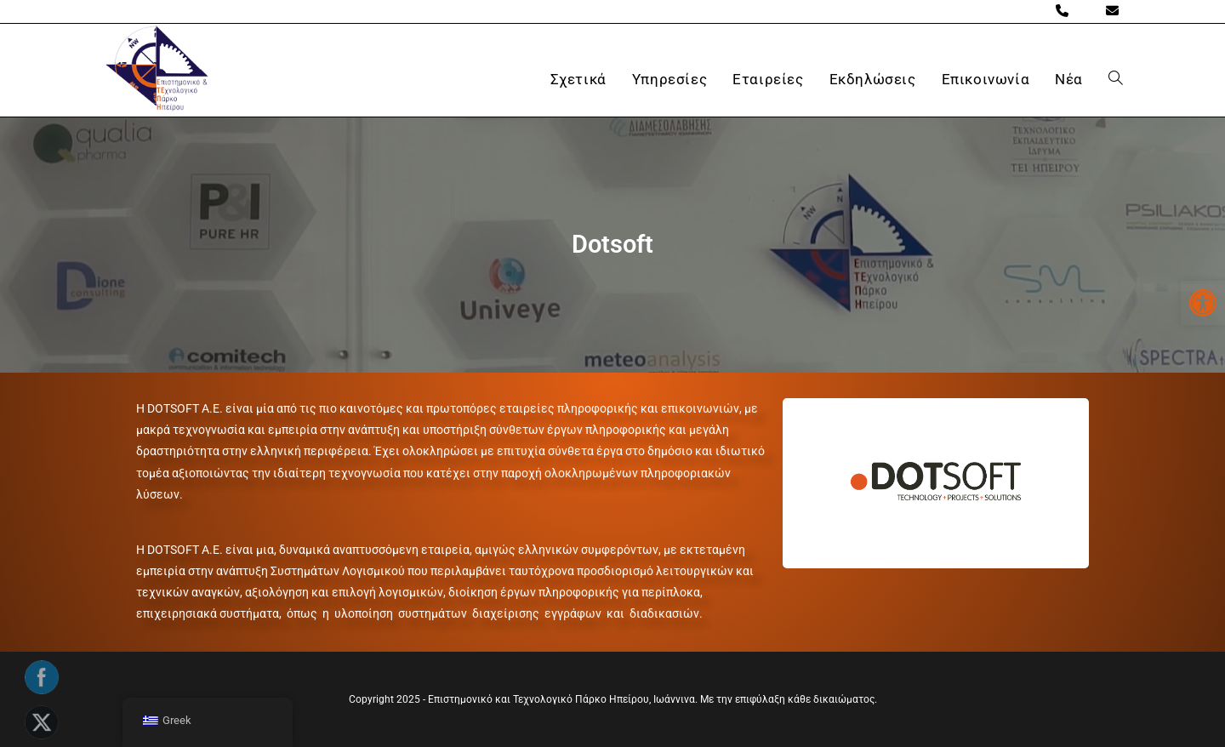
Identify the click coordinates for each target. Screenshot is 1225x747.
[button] (1203, 303)
